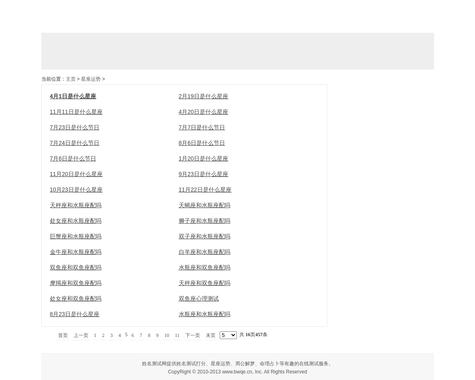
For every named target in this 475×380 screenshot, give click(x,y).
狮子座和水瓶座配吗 (204, 220)
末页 (211, 335)
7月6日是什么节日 (73, 158)
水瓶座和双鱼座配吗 (204, 267)
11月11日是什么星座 (76, 112)
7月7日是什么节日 (202, 127)
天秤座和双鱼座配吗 (204, 283)
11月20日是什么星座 (76, 174)
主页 (71, 79)
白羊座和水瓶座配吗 (204, 252)
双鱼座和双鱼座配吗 (75, 267)
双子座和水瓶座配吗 (204, 236)
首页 (63, 335)
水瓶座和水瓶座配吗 (204, 314)
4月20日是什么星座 (203, 112)
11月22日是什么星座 (205, 189)
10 (166, 335)
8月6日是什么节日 (202, 143)
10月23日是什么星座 (76, 189)
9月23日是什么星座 (203, 174)
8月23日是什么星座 (74, 314)
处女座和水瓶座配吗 (75, 220)
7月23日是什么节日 (74, 127)
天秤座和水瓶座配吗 (75, 205)
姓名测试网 (154, 363)
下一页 (192, 335)
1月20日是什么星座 (203, 158)
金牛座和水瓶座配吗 (75, 252)
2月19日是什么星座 (203, 96)
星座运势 (91, 79)
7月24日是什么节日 (74, 143)
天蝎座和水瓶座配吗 (204, 205)
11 (177, 335)
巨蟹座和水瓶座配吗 (75, 236)
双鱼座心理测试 (199, 298)
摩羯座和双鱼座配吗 (75, 283)
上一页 (81, 335)
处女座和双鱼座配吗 (75, 298)
